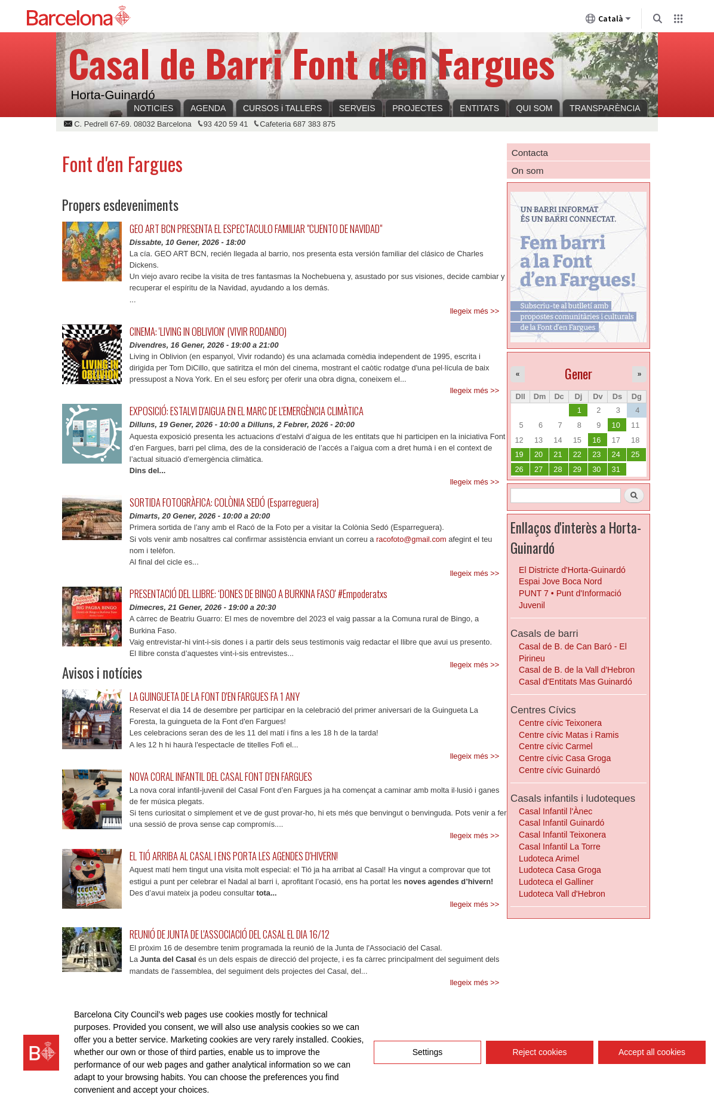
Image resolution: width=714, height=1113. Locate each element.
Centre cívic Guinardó (559, 770)
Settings (428, 1052)
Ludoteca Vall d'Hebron (562, 894)
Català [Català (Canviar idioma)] (608, 21)
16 (596, 440)
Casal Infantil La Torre (560, 846)
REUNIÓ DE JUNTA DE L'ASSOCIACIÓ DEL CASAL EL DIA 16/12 (230, 934)
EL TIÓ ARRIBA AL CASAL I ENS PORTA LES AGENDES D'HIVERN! (234, 855)
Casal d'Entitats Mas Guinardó (575, 681)
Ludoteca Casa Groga (560, 870)
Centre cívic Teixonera (560, 723)
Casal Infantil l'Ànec (555, 811)
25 (635, 454)
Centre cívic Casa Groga (565, 758)
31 (616, 469)
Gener (578, 373)
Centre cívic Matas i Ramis (568, 735)
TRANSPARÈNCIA (605, 108)
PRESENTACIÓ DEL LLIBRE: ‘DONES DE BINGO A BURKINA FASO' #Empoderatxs (258, 593)
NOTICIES (154, 108)
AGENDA (208, 108)
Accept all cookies (651, 1052)
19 (519, 454)
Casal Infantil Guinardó (561, 822)
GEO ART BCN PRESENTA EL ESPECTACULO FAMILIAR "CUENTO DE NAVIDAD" (256, 228)
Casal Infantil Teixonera (562, 834)
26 (519, 469)
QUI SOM (534, 108)
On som (528, 170)
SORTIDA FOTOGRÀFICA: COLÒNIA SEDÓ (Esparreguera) (224, 502)
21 (557, 454)
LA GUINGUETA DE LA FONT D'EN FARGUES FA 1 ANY (215, 696)
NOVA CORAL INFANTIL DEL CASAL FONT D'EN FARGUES (221, 776)
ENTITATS (479, 108)
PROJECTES (417, 108)
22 (577, 454)
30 (596, 469)
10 (616, 425)
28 (557, 469)
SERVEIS (357, 108)
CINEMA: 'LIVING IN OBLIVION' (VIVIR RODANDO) (208, 331)
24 (616, 454)
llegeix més (469, 310)
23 (596, 454)
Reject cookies (539, 1052)
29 (577, 469)
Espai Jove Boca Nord (560, 581)
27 (538, 469)
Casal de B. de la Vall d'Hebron (577, 669)
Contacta (530, 153)
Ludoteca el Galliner (556, 882)
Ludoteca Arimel (549, 858)
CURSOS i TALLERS (282, 108)
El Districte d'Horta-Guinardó (572, 570)
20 (538, 454)
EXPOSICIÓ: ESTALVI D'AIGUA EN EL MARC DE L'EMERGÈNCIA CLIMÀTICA (247, 410)
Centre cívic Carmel (556, 746)
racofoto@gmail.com (411, 539)
